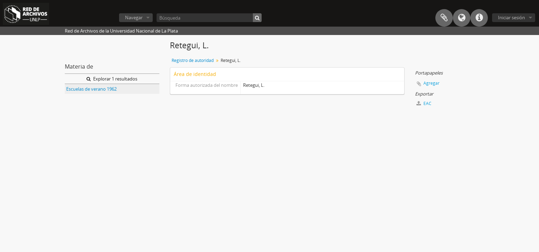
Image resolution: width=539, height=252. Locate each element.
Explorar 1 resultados (112, 79)
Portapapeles (444, 18)
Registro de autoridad (193, 60)
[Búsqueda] (209, 17)
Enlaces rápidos (479, 18)
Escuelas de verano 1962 (91, 89)
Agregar (431, 83)
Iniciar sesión (511, 17)
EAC (423, 103)
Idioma (461, 18)
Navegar (134, 17)
